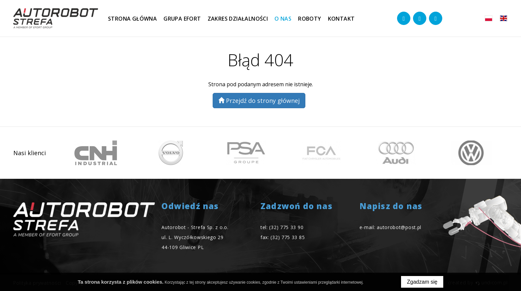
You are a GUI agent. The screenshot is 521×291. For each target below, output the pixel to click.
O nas (282, 18)
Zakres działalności (238, 18)
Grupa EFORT (182, 18)
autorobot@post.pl (399, 227)
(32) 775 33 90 (286, 227)
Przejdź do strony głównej (259, 101)
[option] (95, 152)
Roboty (309, 18)
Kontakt (341, 18)
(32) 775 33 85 (287, 237)
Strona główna (132, 18)
